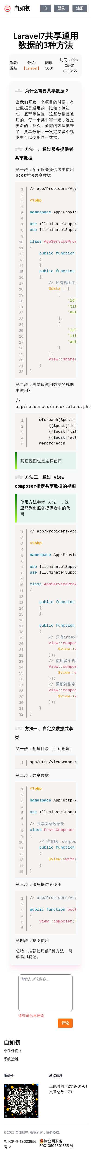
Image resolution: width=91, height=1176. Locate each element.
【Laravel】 (31, 68)
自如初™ (21, 1132)
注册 (80, 8)
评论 (65, 1023)
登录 (61, 8)
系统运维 (11, 1059)
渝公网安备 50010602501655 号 (56, 1141)
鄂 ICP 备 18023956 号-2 (20, 1144)
